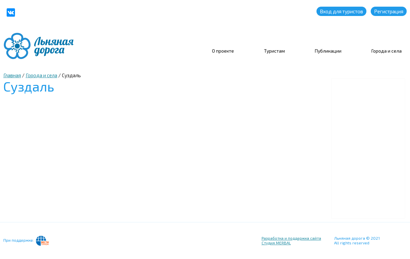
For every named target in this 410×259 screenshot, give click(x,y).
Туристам (274, 51)
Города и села (386, 51)
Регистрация (388, 11)
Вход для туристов (341, 11)
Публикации (328, 51)
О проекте (223, 51)
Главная (12, 75)
